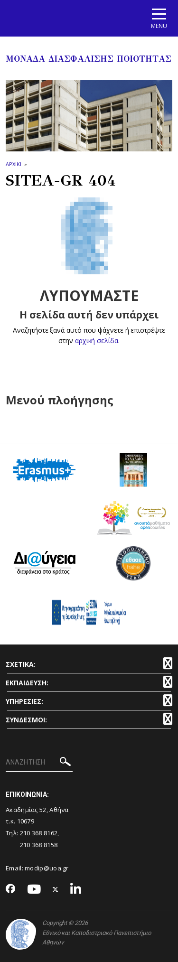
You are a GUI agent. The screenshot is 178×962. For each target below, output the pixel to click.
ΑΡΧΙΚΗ (14, 164)
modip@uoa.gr (47, 868)
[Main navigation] (159, 18)
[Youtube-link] (34, 889)
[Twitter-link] (55, 889)
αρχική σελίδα (96, 340)
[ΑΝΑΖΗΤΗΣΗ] (39, 762)
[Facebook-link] (11, 889)
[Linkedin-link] (76, 889)
